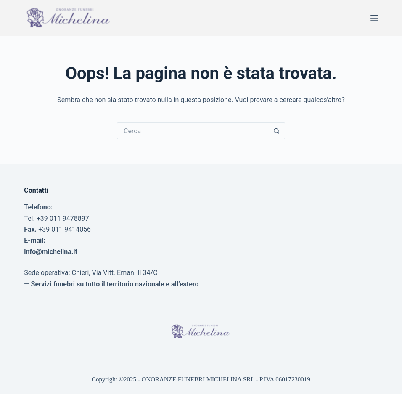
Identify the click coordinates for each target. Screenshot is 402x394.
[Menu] (374, 18)
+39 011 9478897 (63, 218)
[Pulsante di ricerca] (276, 130)
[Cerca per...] (192, 130)
